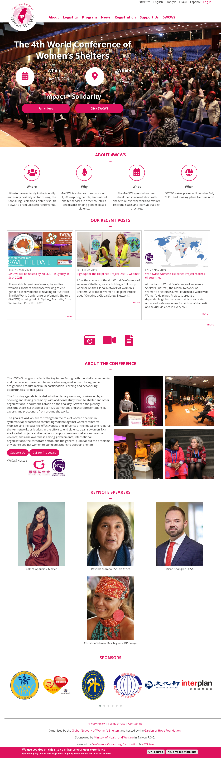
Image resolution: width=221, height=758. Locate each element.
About (54, 17)
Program (89, 17)
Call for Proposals (44, 452)
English (158, 2)
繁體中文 (145, 2)
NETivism (147, 744)
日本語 (183, 2)
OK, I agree (155, 752)
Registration (125, 17)
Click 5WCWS (99, 108)
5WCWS (169, 17)
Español (195, 2)
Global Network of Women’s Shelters (96, 730)
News (105, 17)
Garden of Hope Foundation (162, 730)
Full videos (46, 108)
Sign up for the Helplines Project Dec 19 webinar (108, 274)
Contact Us (135, 724)
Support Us (149, 17)
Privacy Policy (96, 724)
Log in (207, 2)
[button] (100, 706)
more (68, 316)
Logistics (70, 17)
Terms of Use (116, 724)
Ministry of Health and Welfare (114, 737)
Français (171, 2)
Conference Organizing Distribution (115, 744)
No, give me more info (182, 752)
